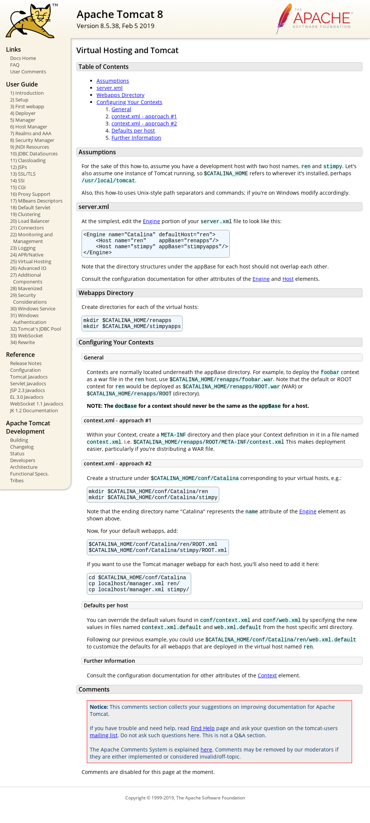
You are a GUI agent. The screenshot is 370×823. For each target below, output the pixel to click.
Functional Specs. (29, 473)
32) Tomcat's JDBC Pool (35, 328)
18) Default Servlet (30, 207)
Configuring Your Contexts (129, 102)
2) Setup (19, 99)
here (206, 764)
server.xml (110, 87)
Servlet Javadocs (28, 383)
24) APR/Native (26, 254)
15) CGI (18, 187)
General (121, 109)
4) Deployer (23, 113)
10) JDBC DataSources (34, 153)
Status (17, 453)
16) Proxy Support (30, 194)
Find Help (203, 742)
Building (19, 440)
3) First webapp (27, 106)
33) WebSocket (26, 335)
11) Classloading (28, 160)
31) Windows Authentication (28, 318)
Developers (22, 460)
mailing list (103, 749)
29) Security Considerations (28, 298)
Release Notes (26, 363)
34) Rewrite (22, 342)
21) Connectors (27, 227)
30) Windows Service (32, 308)
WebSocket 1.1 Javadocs (36, 403)
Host (288, 283)
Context (267, 689)
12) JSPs (18, 167)
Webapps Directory (120, 94)
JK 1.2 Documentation (34, 410)
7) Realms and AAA (30, 133)
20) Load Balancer (29, 221)
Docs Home (23, 58)
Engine (151, 221)
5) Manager (22, 119)
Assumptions (113, 80)
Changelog (22, 446)
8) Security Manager (32, 140)
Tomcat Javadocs (29, 376)
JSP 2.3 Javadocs (27, 390)
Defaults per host (133, 130)
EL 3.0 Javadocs (26, 397)
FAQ (14, 64)
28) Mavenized (26, 288)
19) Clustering (25, 214)
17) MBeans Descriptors (36, 200)
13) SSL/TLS (23, 173)
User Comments (28, 71)
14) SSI (17, 180)
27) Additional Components (26, 278)
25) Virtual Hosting (30, 261)
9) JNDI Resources (29, 146)
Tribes (17, 480)
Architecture (23, 467)
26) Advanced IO (28, 268)
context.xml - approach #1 (144, 116)
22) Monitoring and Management (31, 238)
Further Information (136, 137)
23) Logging (23, 248)
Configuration (25, 370)
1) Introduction (27, 92)
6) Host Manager (28, 126)
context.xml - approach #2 (144, 123)
